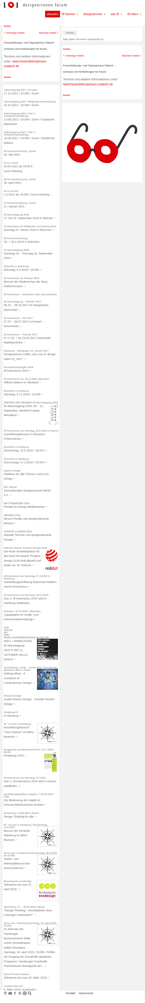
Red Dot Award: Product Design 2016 (25, 547)
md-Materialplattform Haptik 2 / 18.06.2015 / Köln (29, 795)
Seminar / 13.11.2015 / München (22, 611)
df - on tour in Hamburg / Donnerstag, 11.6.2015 (25, 826)
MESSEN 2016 (12, 515)
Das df (115, 14)
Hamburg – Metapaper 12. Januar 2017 (26, 350)
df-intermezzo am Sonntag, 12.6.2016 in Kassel (31, 430)
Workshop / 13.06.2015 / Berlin (21, 813)
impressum (86, 993)
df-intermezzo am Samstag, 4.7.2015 (25, 777)
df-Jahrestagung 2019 (16, 214)
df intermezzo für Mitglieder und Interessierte (30, 226)
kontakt (71, 993)
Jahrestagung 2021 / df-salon (21, 89)
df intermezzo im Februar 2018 (21, 278)
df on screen (11, 162)
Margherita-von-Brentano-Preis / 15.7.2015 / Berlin (29, 750)
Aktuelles (53, 14)
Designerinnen (93, 14)
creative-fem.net (13, 986)
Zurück (7, 26)
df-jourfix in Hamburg (16, 266)
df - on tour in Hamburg (17, 723)
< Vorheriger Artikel (14, 32)
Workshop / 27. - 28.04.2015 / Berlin (24, 906)
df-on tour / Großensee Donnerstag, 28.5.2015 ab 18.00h (30, 854)
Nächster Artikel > (48, 32)
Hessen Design (12, 695)
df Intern (132, 14)
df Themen (68, 14)
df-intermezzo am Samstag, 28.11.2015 (26, 595)
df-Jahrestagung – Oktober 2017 (22, 301)
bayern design (12, 470)
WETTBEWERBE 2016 (16, 503)
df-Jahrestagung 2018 (16, 250)
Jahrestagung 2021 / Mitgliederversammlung (30, 101)
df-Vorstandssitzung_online (20, 151)
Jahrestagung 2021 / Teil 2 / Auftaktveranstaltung (19, 114)
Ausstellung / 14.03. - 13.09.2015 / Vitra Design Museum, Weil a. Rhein (30, 668)
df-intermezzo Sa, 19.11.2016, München (26, 378)
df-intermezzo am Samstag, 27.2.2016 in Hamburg (27, 577)
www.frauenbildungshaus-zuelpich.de (88, 84)
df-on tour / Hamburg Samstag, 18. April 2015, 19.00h (30, 924)
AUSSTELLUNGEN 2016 (18, 531)
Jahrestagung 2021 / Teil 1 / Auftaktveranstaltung (19, 133)
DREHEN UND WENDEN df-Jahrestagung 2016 (31, 402)
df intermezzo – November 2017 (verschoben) (30, 294)
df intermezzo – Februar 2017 (21, 334)
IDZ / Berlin (10, 487)
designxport (11, 712)
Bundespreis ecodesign (18, 881)
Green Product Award (16, 974)
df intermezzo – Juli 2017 (18, 318)
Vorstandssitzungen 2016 (18, 367)
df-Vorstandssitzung (15, 238)
